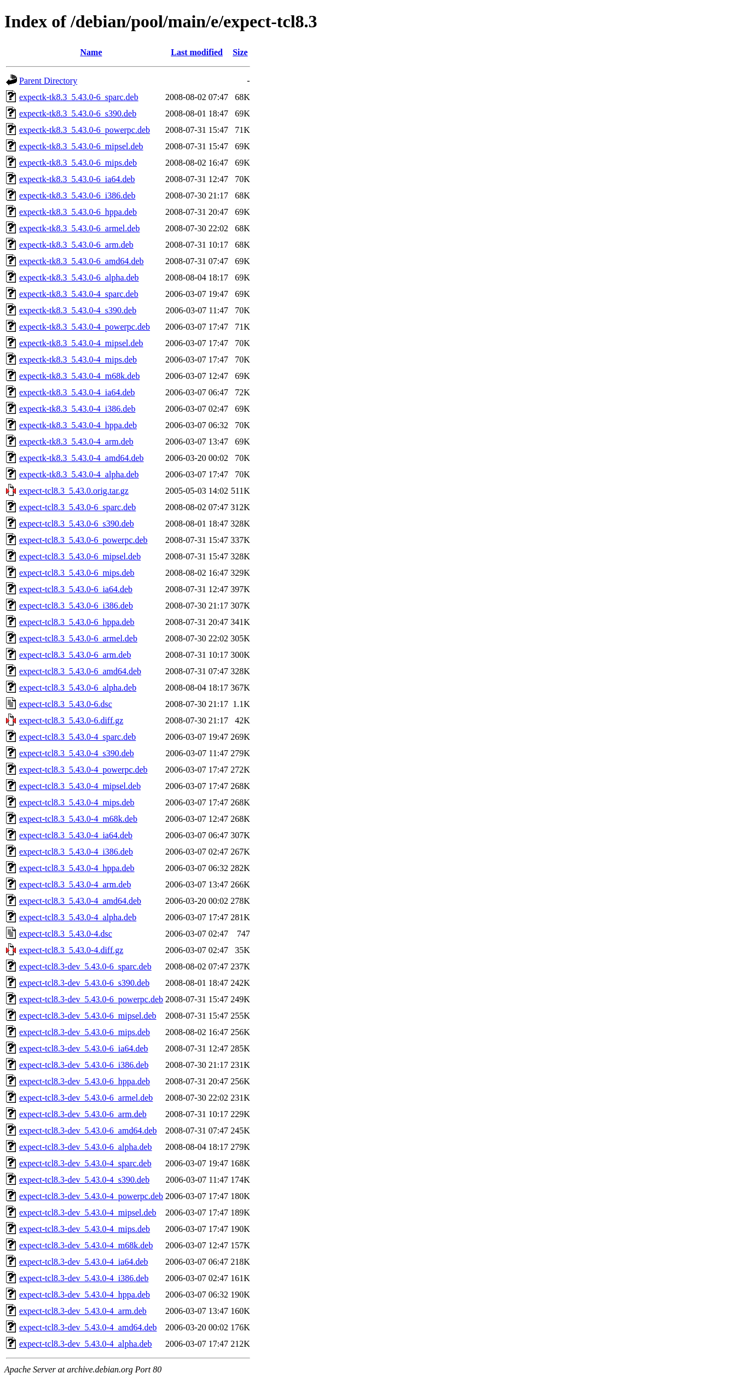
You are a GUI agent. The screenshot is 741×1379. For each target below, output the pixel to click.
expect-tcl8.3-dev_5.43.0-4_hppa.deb (84, 1294)
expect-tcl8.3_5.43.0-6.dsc (65, 704)
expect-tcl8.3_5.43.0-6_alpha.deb (77, 687)
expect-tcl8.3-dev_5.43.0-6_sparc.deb (85, 966)
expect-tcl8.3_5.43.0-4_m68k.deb (78, 818)
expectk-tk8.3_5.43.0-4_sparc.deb (78, 294)
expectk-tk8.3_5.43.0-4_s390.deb (77, 310)
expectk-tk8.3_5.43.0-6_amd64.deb (81, 261)
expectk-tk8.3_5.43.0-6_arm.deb (76, 244)
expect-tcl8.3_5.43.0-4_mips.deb (77, 802)
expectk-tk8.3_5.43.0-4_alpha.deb (79, 474)
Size (240, 52)
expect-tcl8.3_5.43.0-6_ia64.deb (75, 589)
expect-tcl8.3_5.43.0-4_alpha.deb (77, 917)
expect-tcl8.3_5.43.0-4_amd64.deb (80, 900)
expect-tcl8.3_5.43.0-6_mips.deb (77, 572)
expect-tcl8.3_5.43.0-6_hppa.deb (77, 622)
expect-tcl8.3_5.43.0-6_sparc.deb (77, 507)
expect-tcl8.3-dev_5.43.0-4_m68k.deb (86, 1245)
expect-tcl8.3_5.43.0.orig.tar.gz (74, 490)
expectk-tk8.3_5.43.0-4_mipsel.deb (81, 343)
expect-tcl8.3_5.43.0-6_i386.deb (76, 605)
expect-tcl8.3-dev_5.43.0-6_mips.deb (84, 1032)
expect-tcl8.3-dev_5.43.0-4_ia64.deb (83, 1261)
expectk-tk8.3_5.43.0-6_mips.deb (78, 162)
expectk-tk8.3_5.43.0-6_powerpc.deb (84, 130)
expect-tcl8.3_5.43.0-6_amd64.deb (80, 671)
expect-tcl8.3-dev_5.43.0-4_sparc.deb (85, 1163)
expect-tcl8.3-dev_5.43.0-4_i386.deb (83, 1278)
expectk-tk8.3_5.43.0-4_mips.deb (78, 359)
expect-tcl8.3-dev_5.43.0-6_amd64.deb (88, 1130)
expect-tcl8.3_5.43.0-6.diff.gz (71, 720)
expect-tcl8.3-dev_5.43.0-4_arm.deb (83, 1311)
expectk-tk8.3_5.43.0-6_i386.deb (77, 195)
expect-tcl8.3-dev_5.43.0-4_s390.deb (84, 1179)
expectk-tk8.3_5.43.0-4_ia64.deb (77, 392)
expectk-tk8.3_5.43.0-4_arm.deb (76, 441)
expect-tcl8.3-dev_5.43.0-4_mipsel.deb (88, 1212)
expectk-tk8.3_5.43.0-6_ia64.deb (77, 179)
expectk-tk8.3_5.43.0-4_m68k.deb (79, 376)
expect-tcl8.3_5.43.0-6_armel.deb (78, 638)
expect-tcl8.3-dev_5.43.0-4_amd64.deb (88, 1327)
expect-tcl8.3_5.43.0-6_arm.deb (75, 654)
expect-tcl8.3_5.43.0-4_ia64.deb (75, 835)
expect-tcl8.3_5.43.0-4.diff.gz (71, 950)
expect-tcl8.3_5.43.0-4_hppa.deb (77, 868)
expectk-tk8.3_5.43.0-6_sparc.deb (78, 97)
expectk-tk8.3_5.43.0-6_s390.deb (77, 113)
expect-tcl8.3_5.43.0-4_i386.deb (76, 851)
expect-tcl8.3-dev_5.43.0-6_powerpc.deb (91, 999)
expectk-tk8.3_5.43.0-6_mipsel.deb (81, 146)
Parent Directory (48, 80)
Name (91, 52)
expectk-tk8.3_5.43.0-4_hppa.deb (78, 425)
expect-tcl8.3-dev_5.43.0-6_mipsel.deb (88, 1015)
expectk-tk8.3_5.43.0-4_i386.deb (77, 408)
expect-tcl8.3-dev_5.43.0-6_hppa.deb (84, 1081)
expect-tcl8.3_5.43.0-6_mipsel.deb (80, 556)
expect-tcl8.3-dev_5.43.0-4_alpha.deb (85, 1343)
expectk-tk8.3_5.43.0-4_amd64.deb (81, 458)
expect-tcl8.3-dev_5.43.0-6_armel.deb (86, 1097)
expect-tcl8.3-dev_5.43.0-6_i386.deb (83, 1065)
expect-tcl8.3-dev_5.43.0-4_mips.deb (84, 1229)
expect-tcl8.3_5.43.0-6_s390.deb (76, 523)
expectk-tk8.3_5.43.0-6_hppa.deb (78, 212)
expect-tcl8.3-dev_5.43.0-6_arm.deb (83, 1114)
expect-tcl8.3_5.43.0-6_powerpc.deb (83, 540)
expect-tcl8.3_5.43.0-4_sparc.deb (77, 736)
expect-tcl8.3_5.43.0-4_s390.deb (76, 753)
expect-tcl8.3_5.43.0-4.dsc (65, 933)
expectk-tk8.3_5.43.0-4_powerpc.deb (84, 326)
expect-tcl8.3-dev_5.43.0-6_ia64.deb (83, 1048)
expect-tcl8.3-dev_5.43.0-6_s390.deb (84, 982)
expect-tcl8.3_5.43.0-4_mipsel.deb (80, 786)
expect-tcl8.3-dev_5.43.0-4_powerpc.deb (91, 1196)
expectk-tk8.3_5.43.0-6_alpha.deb (79, 277)
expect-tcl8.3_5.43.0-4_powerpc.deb (83, 769)
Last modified (197, 52)
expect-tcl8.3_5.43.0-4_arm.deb (75, 884)
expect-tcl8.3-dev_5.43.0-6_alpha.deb (85, 1147)
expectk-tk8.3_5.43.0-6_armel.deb (79, 228)
